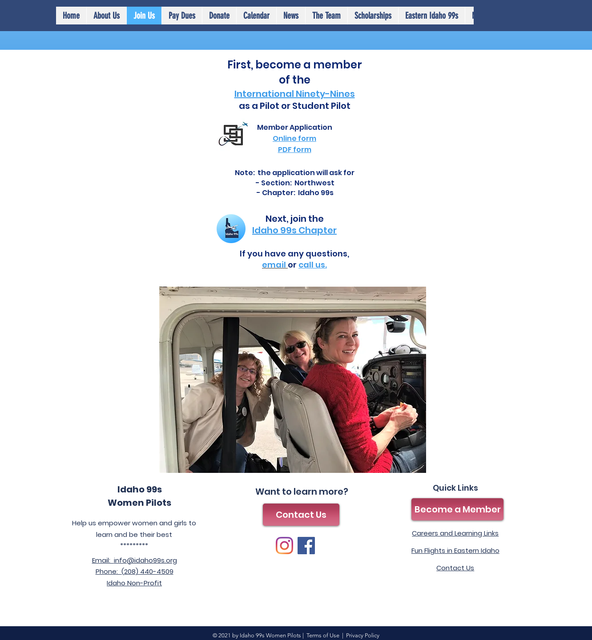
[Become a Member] (457, 509)
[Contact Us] (301, 515)
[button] (256, 15)
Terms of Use (322, 635)
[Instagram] (284, 545)
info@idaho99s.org (145, 560)
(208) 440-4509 (147, 571)
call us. (312, 264)
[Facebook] (306, 545)
